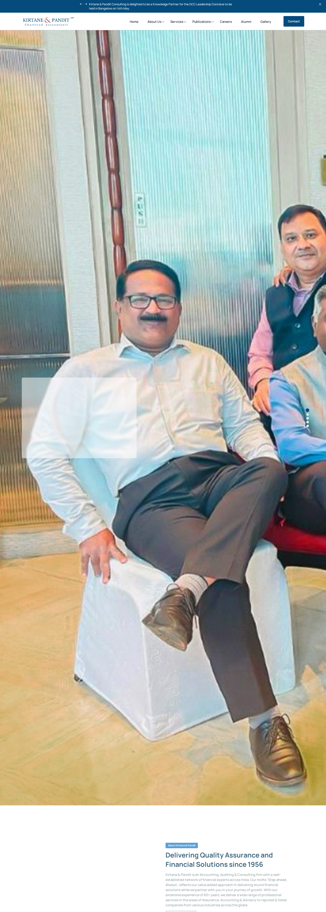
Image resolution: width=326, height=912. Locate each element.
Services (176, 21)
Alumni (246, 21)
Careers (226, 21)
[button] (81, 4)
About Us (154, 21)
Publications (201, 21)
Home (134, 21)
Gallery (265, 21)
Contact (294, 21)
